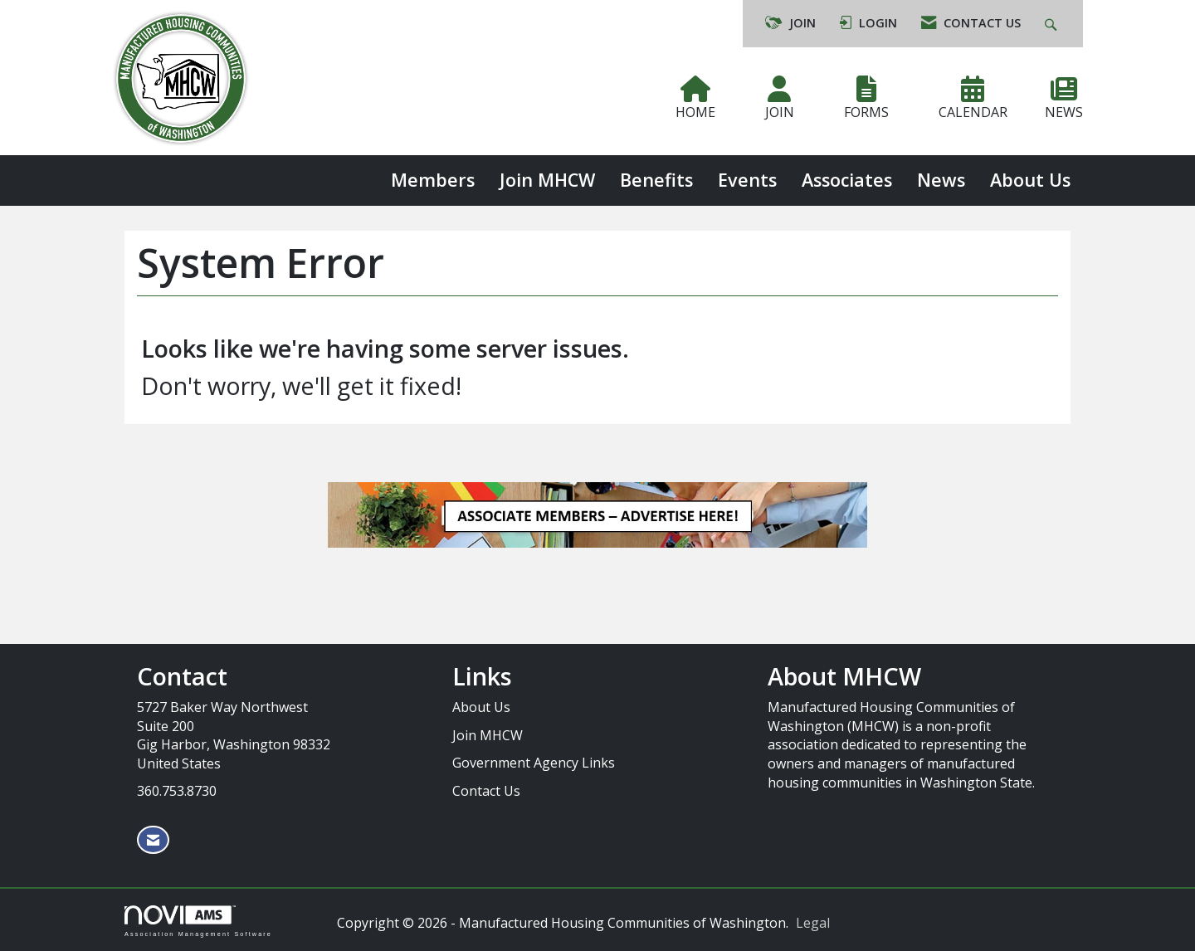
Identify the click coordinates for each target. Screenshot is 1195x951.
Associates (847, 180)
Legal (813, 923)
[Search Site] (1052, 23)
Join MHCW (547, 180)
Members (433, 180)
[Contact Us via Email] (153, 840)
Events (747, 180)
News (941, 180)
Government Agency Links (533, 762)
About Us (1030, 180)
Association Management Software (198, 920)
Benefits (656, 180)
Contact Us (486, 791)
